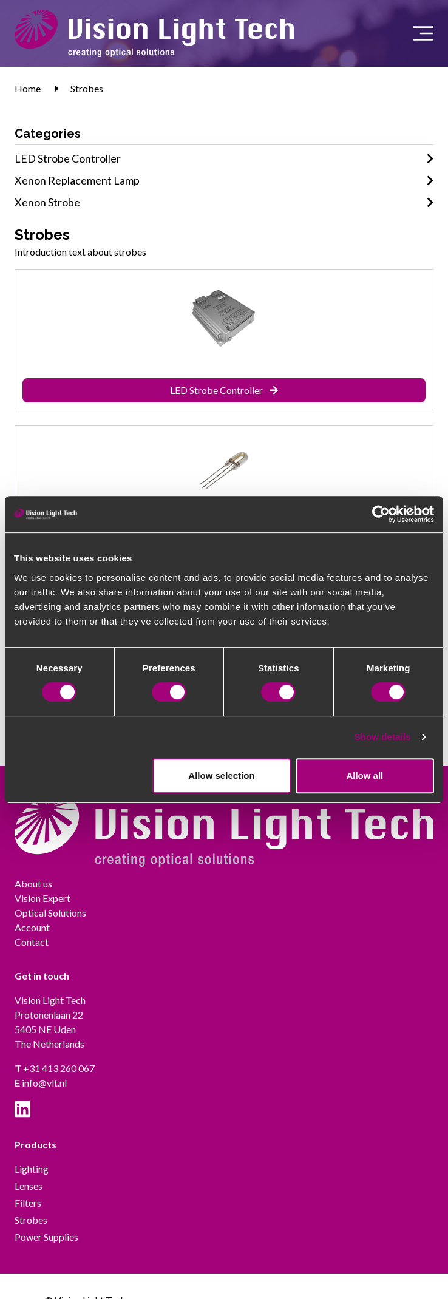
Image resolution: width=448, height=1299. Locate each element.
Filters (28, 1203)
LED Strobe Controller (224, 158)
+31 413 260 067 (55, 1068)
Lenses (28, 1186)
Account (32, 927)
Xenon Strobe (224, 202)
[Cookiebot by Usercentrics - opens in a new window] (381, 514)
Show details (383, 736)
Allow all (364, 775)
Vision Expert (42, 898)
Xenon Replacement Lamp (224, 180)
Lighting (32, 1169)
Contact (32, 942)
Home (28, 88)
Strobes (86, 88)
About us (33, 883)
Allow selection (221, 775)
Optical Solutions (50, 912)
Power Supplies (46, 1237)
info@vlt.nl (41, 1082)
